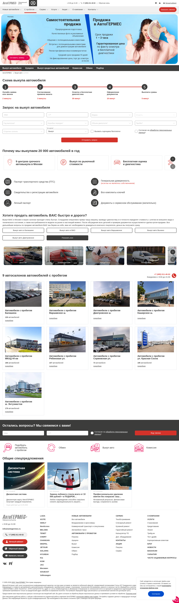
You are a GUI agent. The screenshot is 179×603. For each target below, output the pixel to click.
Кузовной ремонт (123, 526)
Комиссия (77, 68)
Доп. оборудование (123, 537)
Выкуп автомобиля (12, 68)
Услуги (54, 9)
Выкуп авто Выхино (155, 230)
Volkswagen (45, 575)
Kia (41, 558)
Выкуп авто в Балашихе (23, 230)
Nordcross (44, 526)
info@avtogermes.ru (11, 529)
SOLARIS (44, 551)
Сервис (43, 9)
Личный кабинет (16, 542)
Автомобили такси (79, 530)
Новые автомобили (11, 9)
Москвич (44, 568)
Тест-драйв (152, 537)
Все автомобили (78, 519)
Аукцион (29, 68)
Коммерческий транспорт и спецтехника (88, 526)
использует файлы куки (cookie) (87, 597)
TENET (43, 533)
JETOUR (44, 547)
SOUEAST (44, 572)
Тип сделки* (50, 128)
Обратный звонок (16, 549)
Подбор (100, 68)
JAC (42, 565)
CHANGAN (45, 540)
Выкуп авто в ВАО (67, 230)
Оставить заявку (19, 58)
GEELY (43, 523)
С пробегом (29, 9)
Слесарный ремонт (123, 523)
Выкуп (74, 544)
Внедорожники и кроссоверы (83, 523)
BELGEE (44, 530)
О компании (77, 9)
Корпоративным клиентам (157, 540)
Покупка (75, 537)
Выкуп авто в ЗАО (67, 238)
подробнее (9, 320)
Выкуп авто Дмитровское (23, 238)
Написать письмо (16, 556)
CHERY (43, 537)
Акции (65, 9)
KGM (42, 561)
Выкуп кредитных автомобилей (53, 68)
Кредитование (153, 526)
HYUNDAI (44, 554)
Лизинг (150, 530)
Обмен (89, 68)
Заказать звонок (168, 9)
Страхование (152, 523)
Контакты (92, 9)
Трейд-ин (151, 533)
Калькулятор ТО (122, 533)
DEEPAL (43, 544)
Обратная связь (104, 3)
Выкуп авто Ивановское (111, 238)
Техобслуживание (123, 519)
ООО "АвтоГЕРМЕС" (19, 582)
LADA (42, 516)
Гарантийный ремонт (124, 530)
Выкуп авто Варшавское (111, 230)
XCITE (42, 519)
